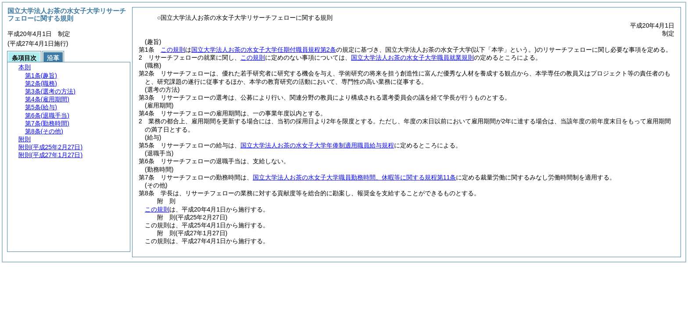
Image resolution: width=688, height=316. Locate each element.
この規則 (173, 49)
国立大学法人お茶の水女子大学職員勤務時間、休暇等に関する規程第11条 (354, 177)
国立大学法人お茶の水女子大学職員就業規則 (412, 57)
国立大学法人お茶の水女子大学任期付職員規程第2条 (263, 49)
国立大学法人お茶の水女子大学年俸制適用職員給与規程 (317, 145)
